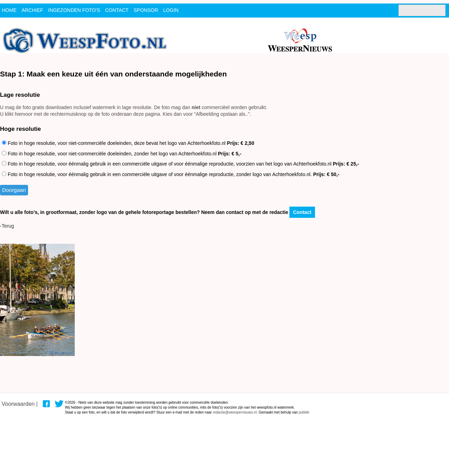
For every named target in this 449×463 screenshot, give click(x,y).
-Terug (7, 226)
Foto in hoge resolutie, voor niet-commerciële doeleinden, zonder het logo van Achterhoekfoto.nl (121, 153)
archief (32, 10)
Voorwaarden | (19, 404)
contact (117, 10)
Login (171, 10)
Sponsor (146, 10)
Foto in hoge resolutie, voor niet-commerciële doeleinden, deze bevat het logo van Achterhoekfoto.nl (128, 143)
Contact (302, 212)
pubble (304, 412)
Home (9, 10)
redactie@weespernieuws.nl (234, 412)
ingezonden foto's (74, 10)
